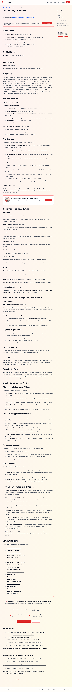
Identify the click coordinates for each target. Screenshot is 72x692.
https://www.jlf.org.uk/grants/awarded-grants (27, 639)
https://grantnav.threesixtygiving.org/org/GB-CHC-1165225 (18, 655)
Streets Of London (11, 588)
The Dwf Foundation (12, 586)
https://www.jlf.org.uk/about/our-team (22, 637)
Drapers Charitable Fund (13, 567)
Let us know (20, 679)
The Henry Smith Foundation (14, 553)
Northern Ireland (15, 17)
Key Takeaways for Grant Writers (63, 25)
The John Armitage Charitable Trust (16, 555)
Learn (51, 2)
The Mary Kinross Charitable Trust (15, 572)
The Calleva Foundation (13, 560)
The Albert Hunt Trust (12, 557)
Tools (55, 2)
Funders (59, 2)
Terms (69, 689)
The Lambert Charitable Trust (14, 591)
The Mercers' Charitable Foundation (16, 562)
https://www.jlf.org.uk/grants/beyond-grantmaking (31, 642)
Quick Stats (59, 12)
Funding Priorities (60, 17)
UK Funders (44, 689)
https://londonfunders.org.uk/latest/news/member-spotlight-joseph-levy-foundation (24, 665)
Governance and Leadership (62, 19)
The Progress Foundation (13, 584)
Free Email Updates (47, 23)
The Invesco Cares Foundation (14, 577)
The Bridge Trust (11, 574)
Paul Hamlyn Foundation (13, 550)
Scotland (20, 17)
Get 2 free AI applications (23, 621)
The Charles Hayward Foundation (15, 565)
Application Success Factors (62, 23)
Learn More (35, 621)
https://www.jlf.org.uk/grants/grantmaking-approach (32, 632)
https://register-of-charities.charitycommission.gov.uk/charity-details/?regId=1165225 (25, 648)
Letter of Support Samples (58, 689)
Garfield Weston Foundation (14, 548)
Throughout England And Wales (28, 17)
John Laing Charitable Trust (14, 569)
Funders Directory (9, 7)
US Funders (50, 689)
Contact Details (60, 13)
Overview (59, 15)
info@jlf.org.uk (10, 62)
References (59, 28)
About (63, 2)
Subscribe (63, 36)
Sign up (68, 2)
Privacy (65, 689)
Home (48, 2)
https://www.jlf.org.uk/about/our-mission (23, 635)
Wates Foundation (11, 579)
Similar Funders (60, 27)
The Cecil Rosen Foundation (14, 581)
